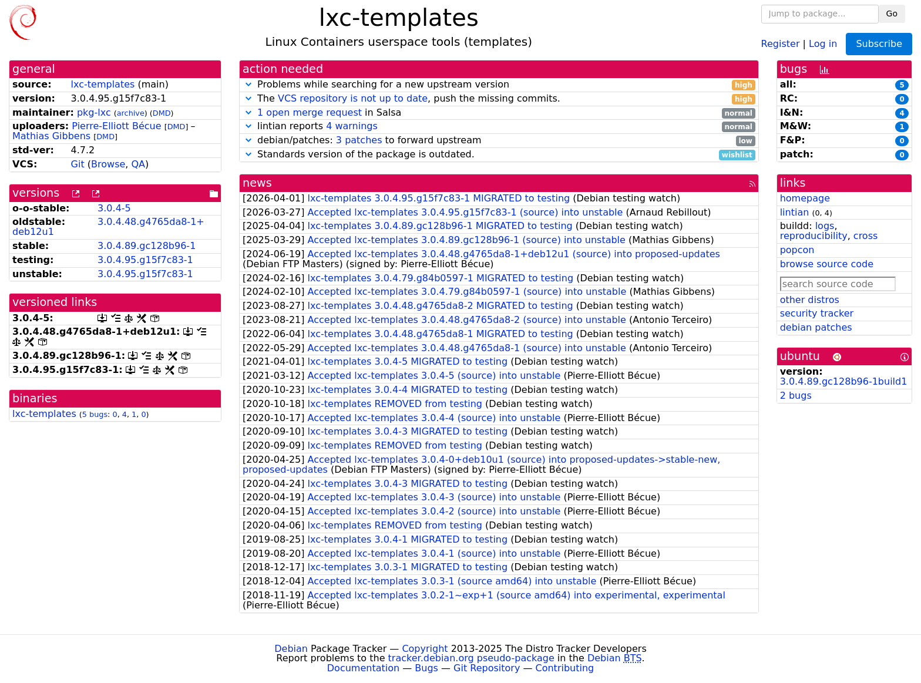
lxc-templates (103, 84)
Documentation (363, 668)
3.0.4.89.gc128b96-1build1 (843, 381)
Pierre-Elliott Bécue (116, 126)
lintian (794, 212)
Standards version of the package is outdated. (499, 155)
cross (865, 235)
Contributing (565, 668)
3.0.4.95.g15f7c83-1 (145, 259)
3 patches (359, 140)
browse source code (826, 264)
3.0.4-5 (114, 208)
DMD (162, 113)
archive (130, 113)
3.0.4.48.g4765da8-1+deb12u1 (108, 226)
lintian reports (499, 127)
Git (78, 164)
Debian (291, 648)
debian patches (816, 327)
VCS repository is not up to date (353, 98)
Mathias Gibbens (51, 136)
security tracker (817, 313)
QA (138, 164)
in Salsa (499, 113)
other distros (809, 299)
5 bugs (94, 414)
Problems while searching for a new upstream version (499, 85)
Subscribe (879, 43)
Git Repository (486, 668)
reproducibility (814, 235)
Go (892, 13)
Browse (108, 164)
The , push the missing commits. (499, 99)
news (257, 183)
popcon (797, 249)
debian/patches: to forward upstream (499, 141)
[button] (248, 84)
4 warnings (352, 126)
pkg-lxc (94, 112)
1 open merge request (309, 112)
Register (780, 43)
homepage (805, 198)
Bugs (426, 668)
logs (825, 225)
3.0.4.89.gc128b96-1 (147, 245)
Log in (823, 43)
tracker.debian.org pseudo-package (471, 658)
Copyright (425, 648)
